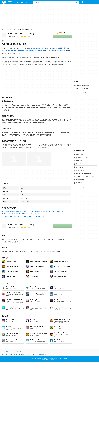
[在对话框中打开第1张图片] (39, 159)
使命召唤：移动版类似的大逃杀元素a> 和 (24, 50)
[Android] (6, 29)
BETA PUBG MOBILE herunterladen (39, 213)
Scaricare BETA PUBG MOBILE (51, 211)
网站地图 (18, 351)
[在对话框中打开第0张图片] (14, 159)
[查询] (56, 2)
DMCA (35, 354)
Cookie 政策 (13, 354)
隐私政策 (21, 354)
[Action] (15, 29)
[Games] (10, 29)
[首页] (2, 29)
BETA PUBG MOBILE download (10, 211)
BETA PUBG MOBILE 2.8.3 (81, 85)
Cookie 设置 (42, 354)
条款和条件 (5, 354)
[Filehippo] (7, 2)
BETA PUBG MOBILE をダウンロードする (13, 213)
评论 (22, 2)
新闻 (18, 2)
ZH (94, 2)
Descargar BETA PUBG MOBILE (11, 216)
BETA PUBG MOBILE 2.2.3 (81, 88)
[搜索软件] (76, 2)
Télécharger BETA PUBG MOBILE (32, 216)
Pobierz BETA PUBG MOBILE (31, 211)
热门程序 (27, 2)
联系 (7, 351)
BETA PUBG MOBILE (20, 34)
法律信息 (28, 354)
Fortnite (39, 50)
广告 (12, 351)
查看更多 (85, 92)
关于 (3, 351)
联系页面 (51, 251)
